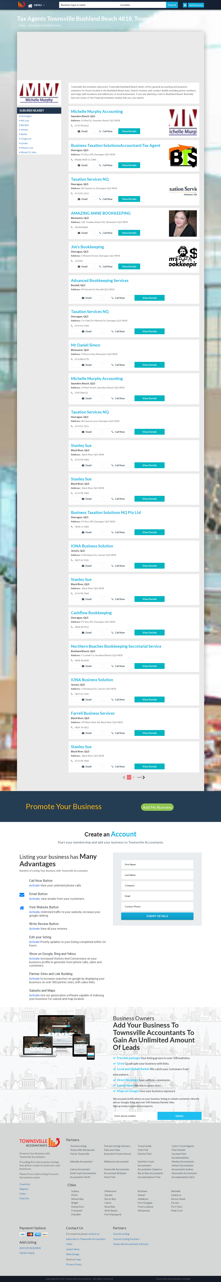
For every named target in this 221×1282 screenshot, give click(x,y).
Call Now (105, 131)
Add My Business (157, 807)
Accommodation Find (149, 1177)
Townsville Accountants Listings (173, 1278)
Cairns (108, 1202)
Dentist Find (144, 1153)
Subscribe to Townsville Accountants (85, 1239)
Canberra (176, 1195)
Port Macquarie (113, 1214)
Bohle (23, 134)
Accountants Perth (80, 1177)
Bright (74, 1202)
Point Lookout (145, 1206)
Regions (23, 1188)
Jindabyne (143, 1198)
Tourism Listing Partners (117, 1145)
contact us (93, 1233)
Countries (24, 1184)
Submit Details (157, 916)
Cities (22, 1193)
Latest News (73, 1249)
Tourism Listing (78, 1145)
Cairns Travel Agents (183, 1145)
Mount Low (26, 147)
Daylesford (77, 1206)
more (141, 777)
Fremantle (76, 1210)
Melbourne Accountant (116, 1161)
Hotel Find (109, 1177)
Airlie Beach (111, 1210)
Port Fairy (176, 1206)
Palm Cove (177, 1210)
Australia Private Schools (117, 1153)
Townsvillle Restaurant (82, 1149)
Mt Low (24, 120)
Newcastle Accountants (184, 1173)
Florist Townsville (79, 1153)
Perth (74, 1195)
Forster (175, 1202)
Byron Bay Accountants (150, 1173)
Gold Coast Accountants (83, 1173)
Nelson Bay (77, 1198)
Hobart (141, 1195)
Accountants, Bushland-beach (45, 25)
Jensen (23, 129)
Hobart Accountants (182, 1165)
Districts (24, 1198)
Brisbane (142, 1191)
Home (22, 25)
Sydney (75, 1191)
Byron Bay (110, 1198)
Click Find (143, 1149)
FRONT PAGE (27, 1253)
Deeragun (25, 116)
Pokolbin (76, 1214)
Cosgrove (25, 138)
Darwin (108, 1195)
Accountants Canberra (150, 1169)
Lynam (23, 143)
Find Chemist (179, 1149)
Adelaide (175, 1191)
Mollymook (144, 1210)
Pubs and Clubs (112, 1149)
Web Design (72, 1254)
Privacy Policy (74, 1264)
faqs (78, 1259)
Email (82, 131)
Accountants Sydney (182, 1169)
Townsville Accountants (116, 1169)
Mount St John (27, 152)
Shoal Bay (110, 1206)
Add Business (196, 5)
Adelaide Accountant (81, 1161)
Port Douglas (145, 1202)
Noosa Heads (178, 1198)
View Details (129, 131)
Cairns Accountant (80, 1169)
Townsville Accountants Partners (131, 1244)
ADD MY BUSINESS (30, 1248)
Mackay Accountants (183, 1161)
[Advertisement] (110, 56)
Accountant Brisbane (115, 1173)
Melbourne (110, 1191)
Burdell (24, 125)
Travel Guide (144, 1145)
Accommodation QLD (183, 1177)
